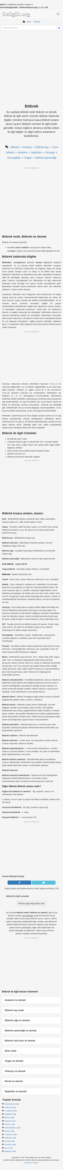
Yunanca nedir (10, 1134)
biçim (46, 262)
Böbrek (37, 22)
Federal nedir (10, 1107)
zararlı (17, 247)
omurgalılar (18, 262)
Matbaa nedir (10, 1151)
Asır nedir (8, 1148)
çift (43, 251)
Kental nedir (9, 1141)
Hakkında (28, 1163)
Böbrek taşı (42, 147)
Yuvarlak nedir (10, 1111)
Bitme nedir (9, 1117)
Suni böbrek (8, 564)
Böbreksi (6, 574)
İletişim (35, 1163)
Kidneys (27, 147)
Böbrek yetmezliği (45, 157)
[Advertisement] (31, 69)
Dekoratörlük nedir (12, 1128)
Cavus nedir (9, 1124)
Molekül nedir (10, 1138)
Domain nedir (10, 1144)
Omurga (50, 152)
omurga (10, 251)
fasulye (39, 262)
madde (24, 247)
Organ (28, 157)
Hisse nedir (9, 1131)
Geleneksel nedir (11, 1104)
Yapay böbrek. (21, 564)
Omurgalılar (14, 157)
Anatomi (22, 152)
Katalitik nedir (10, 1114)
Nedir (28, 22)
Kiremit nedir (9, 1121)
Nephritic (36, 152)
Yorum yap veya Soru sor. (31, 903)
